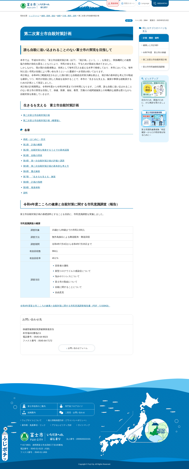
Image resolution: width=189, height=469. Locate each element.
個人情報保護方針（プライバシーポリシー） (67, 420)
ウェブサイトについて (32, 420)
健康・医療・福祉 (48, 16)
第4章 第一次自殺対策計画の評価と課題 (43, 161)
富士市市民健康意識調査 (154, 67)
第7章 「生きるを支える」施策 (39, 176)
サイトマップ (84, 425)
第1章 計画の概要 (32, 144)
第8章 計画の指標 (32, 182)
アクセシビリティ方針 (62, 425)
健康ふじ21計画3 (150, 45)
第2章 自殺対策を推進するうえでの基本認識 (46, 150)
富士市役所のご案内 (37, 406)
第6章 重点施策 (31, 171)
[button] (113, 3)
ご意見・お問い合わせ (75, 412)
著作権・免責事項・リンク (34, 425)
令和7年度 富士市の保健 (154, 52)
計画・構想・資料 (69, 16)
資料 (25, 193)
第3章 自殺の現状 (32, 155)
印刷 (129, 20)
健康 (59, 16)
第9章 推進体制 (31, 187)
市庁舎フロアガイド (74, 406)
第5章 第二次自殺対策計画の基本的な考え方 (46, 166)
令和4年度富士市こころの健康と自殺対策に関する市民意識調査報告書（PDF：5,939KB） (65, 306)
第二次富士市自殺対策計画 (36, 115)
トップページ (34, 16)
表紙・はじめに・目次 (34, 139)
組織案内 (32, 412)
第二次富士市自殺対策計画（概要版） (42, 120)
